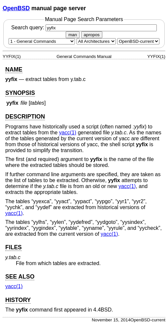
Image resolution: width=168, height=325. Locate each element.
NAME (13, 69)
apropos (92, 34)
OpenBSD (16, 8)
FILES (13, 247)
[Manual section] (42, 41)
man (72, 34)
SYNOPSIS (20, 93)
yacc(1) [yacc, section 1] (67, 132)
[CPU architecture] (96, 41)
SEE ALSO (19, 276)
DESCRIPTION (25, 116)
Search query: (84, 27)
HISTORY (18, 300)
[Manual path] (138, 41)
